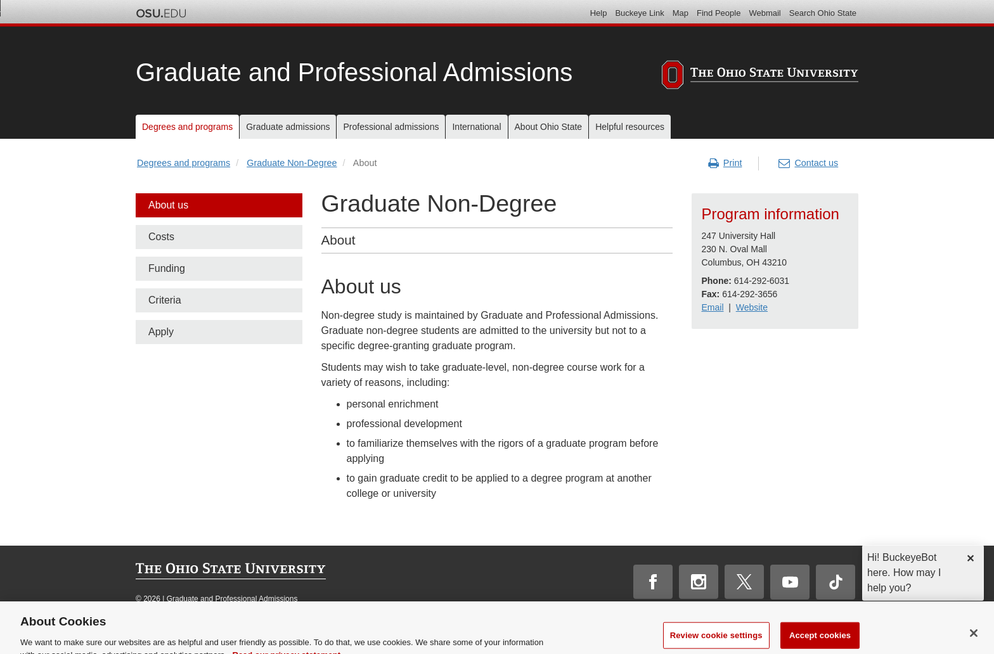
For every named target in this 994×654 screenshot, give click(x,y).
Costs (161, 236)
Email (712, 307)
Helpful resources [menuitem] (629, 127)
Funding (166, 268)
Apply (161, 331)
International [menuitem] (476, 127)
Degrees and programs (183, 163)
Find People (718, 13)
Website (752, 307)
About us (168, 205)
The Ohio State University (161, 13)
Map (680, 13)
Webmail (764, 13)
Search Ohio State (822, 13)
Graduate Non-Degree (292, 163)
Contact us (808, 163)
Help (598, 13)
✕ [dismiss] (970, 558)
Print (725, 163)
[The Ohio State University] (760, 77)
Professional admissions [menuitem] (391, 127)
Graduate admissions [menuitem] (288, 127)
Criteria (164, 300)
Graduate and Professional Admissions (354, 72)
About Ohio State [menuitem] (549, 127)
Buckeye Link (639, 13)
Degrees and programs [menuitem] (187, 127)
